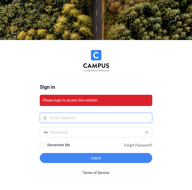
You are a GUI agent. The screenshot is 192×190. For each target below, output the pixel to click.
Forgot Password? (138, 145)
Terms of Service (96, 173)
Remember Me (58, 145)
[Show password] (147, 132)
